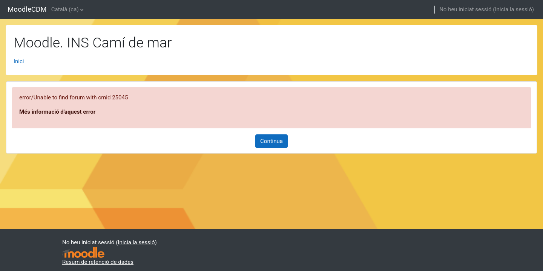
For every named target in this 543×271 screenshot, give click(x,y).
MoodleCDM (27, 9)
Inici (19, 61)
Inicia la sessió (513, 9)
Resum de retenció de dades (97, 262)
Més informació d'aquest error (57, 111)
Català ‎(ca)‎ (65, 9)
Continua (271, 141)
